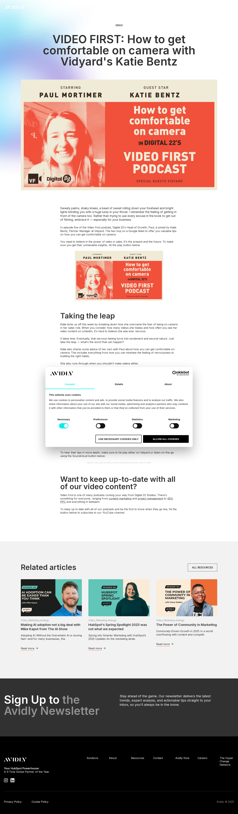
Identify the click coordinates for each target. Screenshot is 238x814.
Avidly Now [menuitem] (182, 758)
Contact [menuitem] (158, 758)
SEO (170, 498)
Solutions (102, 8)
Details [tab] (119, 384)
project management (150, 498)
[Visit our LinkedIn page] (12, 780)
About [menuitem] (113, 758)
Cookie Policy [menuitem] (40, 801)
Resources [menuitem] (137, 758)
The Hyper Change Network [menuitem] (226, 761)
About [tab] (168, 384)
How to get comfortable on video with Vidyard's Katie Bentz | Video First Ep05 (123, 463)
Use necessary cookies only (118, 438)
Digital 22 (90, 463)
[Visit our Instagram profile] (6, 780)
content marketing (120, 498)
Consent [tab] (70, 384)
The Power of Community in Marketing (186, 625)
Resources (137, 8)
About (119, 8)
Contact (224, 7)
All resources (202, 567)
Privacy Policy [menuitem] (13, 801)
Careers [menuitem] (202, 758)
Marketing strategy (39, 620)
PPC (63, 501)
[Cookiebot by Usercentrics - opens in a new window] (174, 373)
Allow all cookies (166, 438)
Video (119, 25)
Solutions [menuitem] (92, 758)
